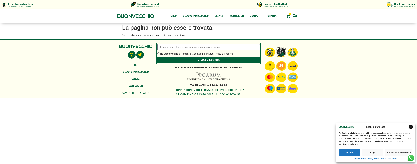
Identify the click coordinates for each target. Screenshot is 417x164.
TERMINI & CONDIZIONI (186, 90)
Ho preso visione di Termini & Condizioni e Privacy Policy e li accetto (196, 53)
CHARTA (272, 16)
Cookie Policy (360, 159)
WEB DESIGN (237, 16)
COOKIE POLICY (234, 90)
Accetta (350, 152)
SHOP (173, 16)
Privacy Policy (373, 159)
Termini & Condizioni (388, 159)
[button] (410, 126)
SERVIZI (219, 16)
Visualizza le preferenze (398, 152)
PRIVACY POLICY (212, 90)
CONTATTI (255, 16)
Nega (372, 152)
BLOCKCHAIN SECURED (196, 16)
